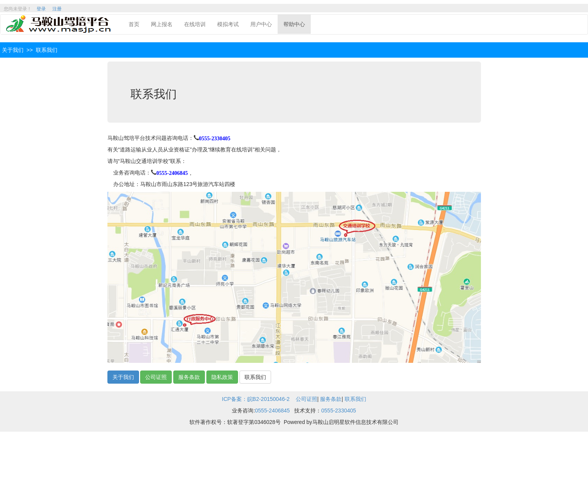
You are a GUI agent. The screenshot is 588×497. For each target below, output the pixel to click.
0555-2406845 (172, 171)
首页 (134, 24)
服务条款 (189, 377)
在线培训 (195, 24)
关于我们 (123, 377)
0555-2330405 (215, 137)
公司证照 (156, 377)
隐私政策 (222, 377)
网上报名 (162, 24)
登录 (41, 9)
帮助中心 (294, 24)
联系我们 (255, 377)
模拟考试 (228, 24)
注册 (57, 9)
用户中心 (261, 24)
